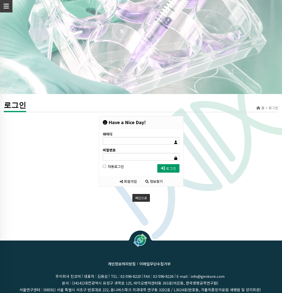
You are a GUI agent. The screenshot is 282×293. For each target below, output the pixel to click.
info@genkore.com (208, 276)
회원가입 (128, 181)
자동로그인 (113, 166)
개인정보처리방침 (122, 263)
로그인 (168, 168)
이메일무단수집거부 (155, 263)
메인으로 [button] (141, 197)
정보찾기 (154, 181)
